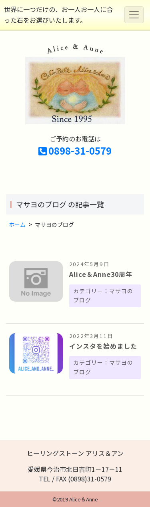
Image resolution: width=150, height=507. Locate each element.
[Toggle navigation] (134, 14)
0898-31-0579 (75, 150)
